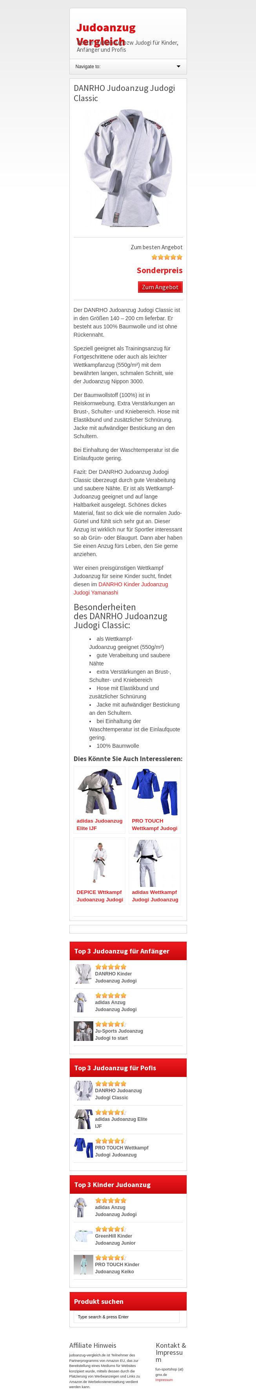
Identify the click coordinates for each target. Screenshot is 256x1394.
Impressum (164, 1380)
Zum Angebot (160, 287)
